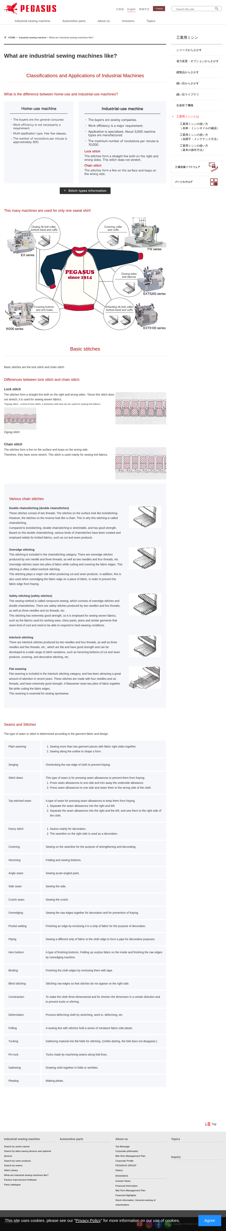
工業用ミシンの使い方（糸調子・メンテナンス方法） (199, 137)
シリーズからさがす (189, 50)
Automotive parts (74, 21)
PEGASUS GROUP (125, 1165)
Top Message (122, 1146)
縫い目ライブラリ (187, 94)
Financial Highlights (125, 1195)
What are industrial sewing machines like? (26, 1175)
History (119, 1170)
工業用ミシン (187, 37)
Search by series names (17, 1146)
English (131, 9)
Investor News (123, 1181)
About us (104, 21)
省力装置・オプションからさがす (197, 61)
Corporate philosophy (126, 1151)
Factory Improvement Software (20, 1179)
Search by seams (13, 1165)
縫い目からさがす (187, 83)
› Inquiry (159, 8)
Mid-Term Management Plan (130, 1156)
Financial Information (126, 1185)
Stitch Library (11, 1170)
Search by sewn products (17, 1160)
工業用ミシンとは (187, 116)
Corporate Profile (124, 1160)
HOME (12, 37)
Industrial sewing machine (32, 21)
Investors (128, 21)
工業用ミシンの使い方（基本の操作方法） (194, 147)
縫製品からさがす (187, 72)
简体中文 (144, 9)
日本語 (120, 9)
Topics (150, 21)
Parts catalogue (12, 1184)
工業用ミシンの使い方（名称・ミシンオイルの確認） (199, 126)
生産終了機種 (184, 105)
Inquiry (176, 1157)
